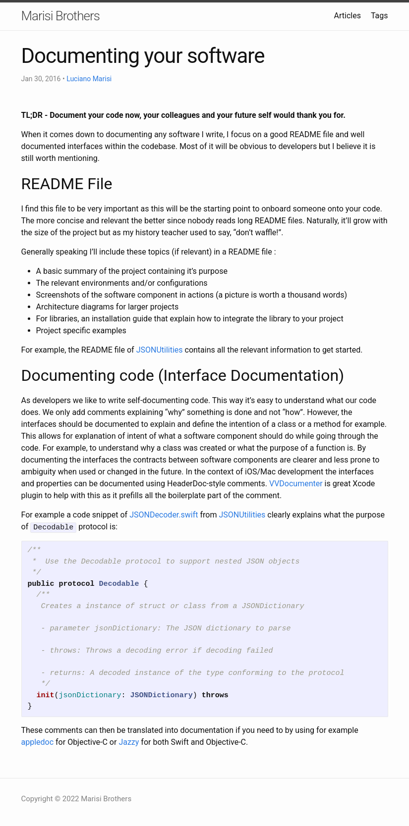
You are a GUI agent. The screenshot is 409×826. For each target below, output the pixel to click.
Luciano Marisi (89, 79)
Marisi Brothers (60, 15)
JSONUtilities (159, 350)
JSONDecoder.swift (163, 514)
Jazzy (128, 741)
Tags (379, 15)
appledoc (37, 741)
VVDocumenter (296, 483)
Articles (347, 15)
